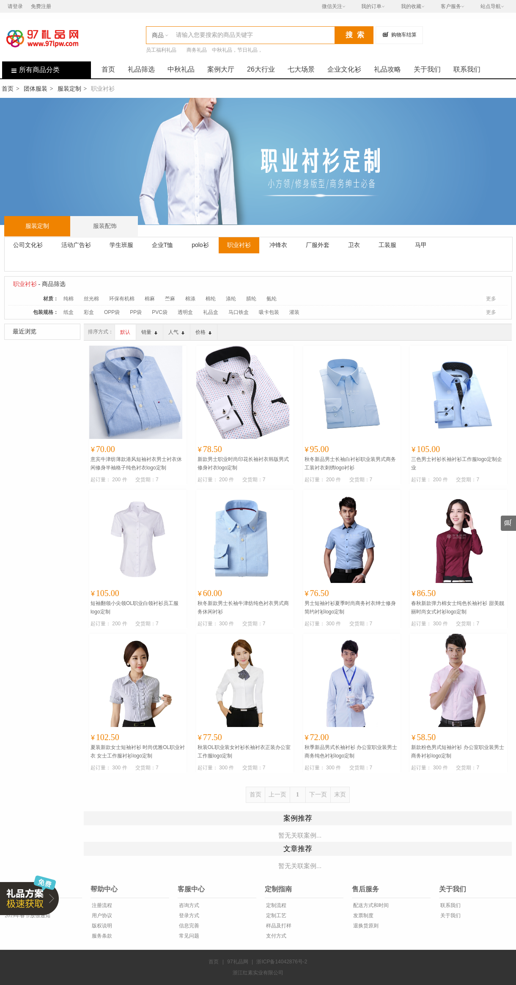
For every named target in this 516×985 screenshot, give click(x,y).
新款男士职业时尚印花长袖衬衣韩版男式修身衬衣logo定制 (243, 463)
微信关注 (332, 6)
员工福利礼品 (161, 50)
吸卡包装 (269, 312)
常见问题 (188, 936)
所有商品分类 (31, 69)
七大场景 (301, 69)
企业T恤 (162, 244)
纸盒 (68, 312)
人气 (176, 332)
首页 (108, 69)
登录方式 (188, 915)
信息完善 (188, 926)
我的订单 (371, 6)
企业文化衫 (344, 69)
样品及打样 (278, 926)
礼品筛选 (141, 69)
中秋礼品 (181, 69)
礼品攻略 (387, 69)
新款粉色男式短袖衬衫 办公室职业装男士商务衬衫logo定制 (457, 751)
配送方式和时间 (370, 905)
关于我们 (427, 69)
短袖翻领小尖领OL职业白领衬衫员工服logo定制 (134, 607)
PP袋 (136, 312)
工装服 (387, 244)
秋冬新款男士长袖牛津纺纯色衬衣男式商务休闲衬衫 (243, 607)
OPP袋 (112, 312)
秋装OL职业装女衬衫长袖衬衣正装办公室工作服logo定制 (244, 751)
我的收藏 (411, 6)
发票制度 (362, 915)
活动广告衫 (76, 244)
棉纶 (211, 299)
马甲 (421, 244)
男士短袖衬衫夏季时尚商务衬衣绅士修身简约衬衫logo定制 (350, 607)
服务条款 (101, 936)
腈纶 (251, 299)
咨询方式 (188, 905)
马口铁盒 (238, 312)
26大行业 (261, 69)
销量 (149, 332)
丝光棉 (91, 299)
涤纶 (231, 299)
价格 (203, 332)
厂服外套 (317, 244)
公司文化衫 (28, 244)
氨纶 (271, 299)
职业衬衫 (239, 244)
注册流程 (101, 905)
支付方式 (275, 936)
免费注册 (41, 6)
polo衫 (200, 244)
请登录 (15, 6)
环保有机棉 (121, 299)
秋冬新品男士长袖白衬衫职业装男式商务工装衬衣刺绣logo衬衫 (350, 463)
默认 (125, 332)
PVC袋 (159, 312)
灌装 (294, 312)
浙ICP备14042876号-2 (281, 962)
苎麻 (170, 299)
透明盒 (185, 312)
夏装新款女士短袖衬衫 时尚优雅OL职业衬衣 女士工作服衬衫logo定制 (138, 751)
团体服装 (35, 88)
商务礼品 (197, 50)
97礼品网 (237, 962)
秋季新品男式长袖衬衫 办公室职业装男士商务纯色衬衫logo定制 (351, 751)
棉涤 (190, 299)
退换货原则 (365, 926)
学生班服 (121, 244)
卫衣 (354, 244)
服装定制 (69, 88)
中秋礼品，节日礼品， (237, 50)
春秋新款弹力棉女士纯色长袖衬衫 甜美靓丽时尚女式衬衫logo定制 (457, 607)
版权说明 (101, 926)
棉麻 (150, 299)
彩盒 (89, 312)
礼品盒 (210, 312)
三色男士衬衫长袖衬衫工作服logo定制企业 (456, 463)
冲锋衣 (278, 244)
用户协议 (101, 915)
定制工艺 (275, 915)
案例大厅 (220, 69)
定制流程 (275, 905)
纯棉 (68, 299)
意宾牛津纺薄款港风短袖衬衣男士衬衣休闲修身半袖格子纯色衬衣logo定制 (136, 463)
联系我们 (466, 69)
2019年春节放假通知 (26, 915)
